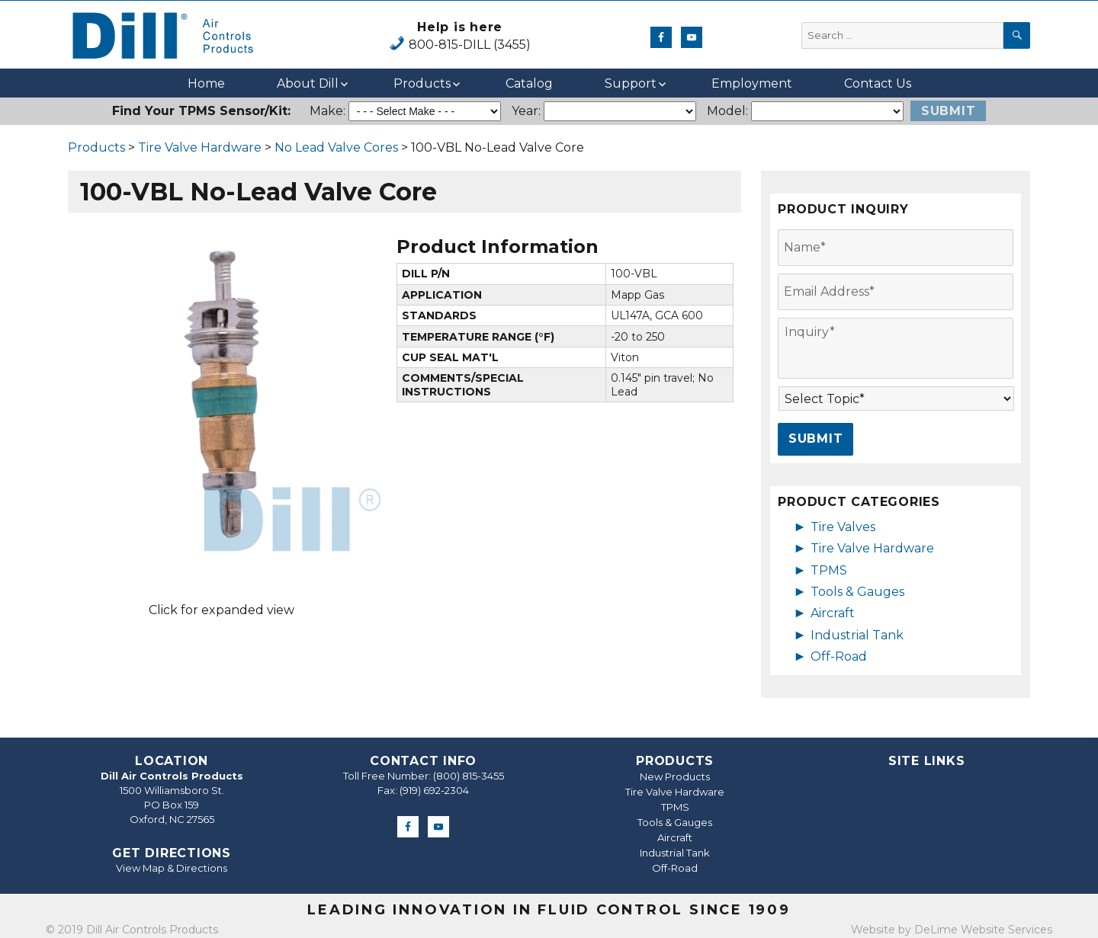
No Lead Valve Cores (336, 147)
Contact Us (877, 83)
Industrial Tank (857, 635)
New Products (675, 776)
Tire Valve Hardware (200, 147)
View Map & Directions (171, 868)
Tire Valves (843, 527)
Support (631, 83)
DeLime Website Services (983, 929)
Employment (751, 83)
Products (422, 83)
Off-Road (839, 656)
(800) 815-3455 (468, 776)
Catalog (529, 83)
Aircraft (833, 613)
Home (206, 83)
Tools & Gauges (857, 591)
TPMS (829, 570)
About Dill (308, 83)
